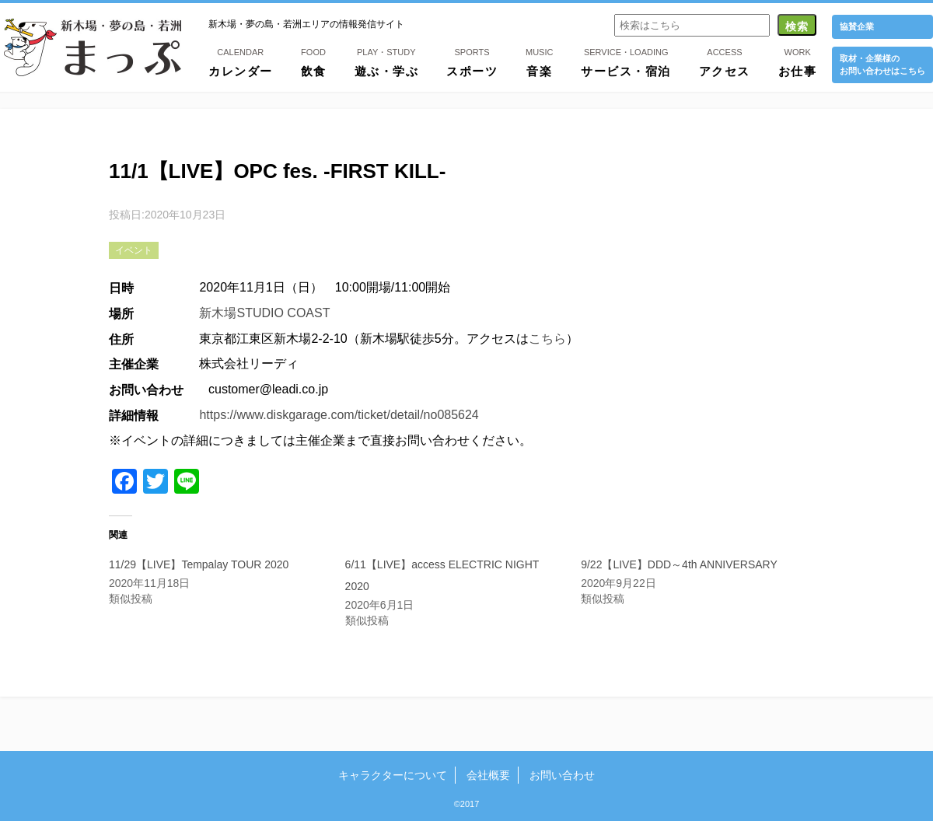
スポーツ (472, 61)
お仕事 (797, 61)
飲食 (314, 61)
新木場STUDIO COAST (264, 313)
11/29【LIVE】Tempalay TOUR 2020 (198, 564)
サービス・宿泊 (626, 61)
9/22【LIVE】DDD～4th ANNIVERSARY (679, 564)
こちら (547, 338)
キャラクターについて (392, 775)
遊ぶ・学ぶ (387, 61)
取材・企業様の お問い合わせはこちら (882, 64)
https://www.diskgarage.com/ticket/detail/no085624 (338, 414)
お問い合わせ (562, 775)
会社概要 (488, 775)
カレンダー (240, 61)
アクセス (724, 61)
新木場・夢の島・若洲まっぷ (92, 47)
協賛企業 (857, 26)
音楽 (539, 61)
